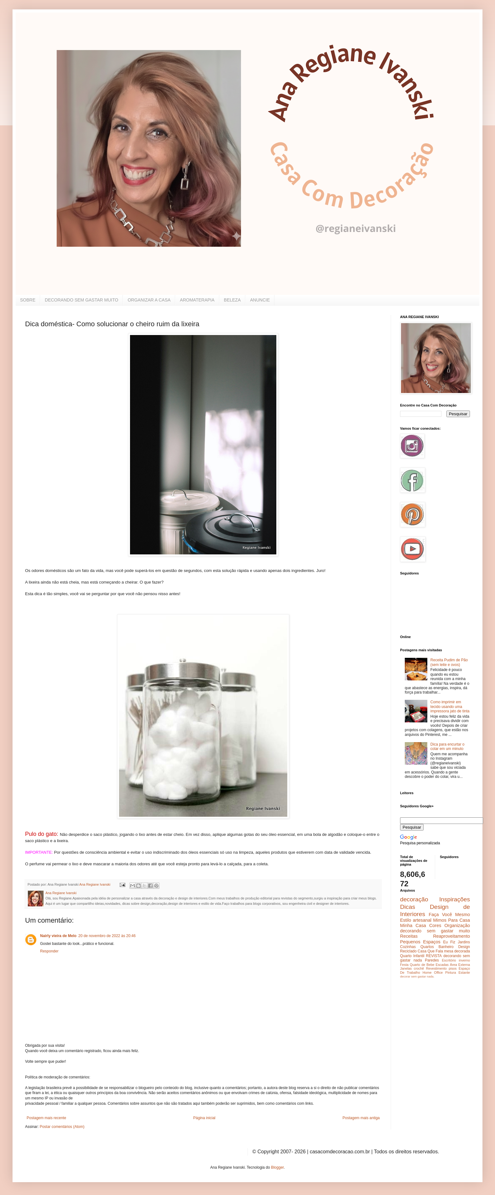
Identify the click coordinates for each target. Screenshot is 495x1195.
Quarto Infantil (412, 956)
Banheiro (446, 947)
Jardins (464, 942)
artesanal (422, 920)
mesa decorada (457, 951)
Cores (435, 925)
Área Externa (460, 965)
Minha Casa (413, 925)
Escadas (441, 965)
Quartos (427, 947)
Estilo (405, 920)
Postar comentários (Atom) (62, 1126)
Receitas (409, 936)
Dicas (407, 907)
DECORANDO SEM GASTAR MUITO (81, 299)
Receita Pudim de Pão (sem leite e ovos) (449, 662)
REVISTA (434, 956)
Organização (457, 925)
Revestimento (436, 968)
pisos (452, 968)
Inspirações (454, 899)
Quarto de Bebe (422, 965)
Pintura (450, 972)
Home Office (433, 972)
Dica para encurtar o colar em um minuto (447, 746)
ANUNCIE (260, 299)
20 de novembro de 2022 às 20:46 (107, 936)
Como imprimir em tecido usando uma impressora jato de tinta (450, 706)
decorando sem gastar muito (435, 930)
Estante (464, 972)
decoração (414, 899)
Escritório (449, 960)
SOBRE (27, 299)
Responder (49, 951)
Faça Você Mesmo (449, 914)
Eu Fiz (449, 942)
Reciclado (408, 951)
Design (464, 947)
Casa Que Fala (430, 951)
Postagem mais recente (46, 1118)
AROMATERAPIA (197, 299)
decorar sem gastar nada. (417, 976)
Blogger (277, 1167)
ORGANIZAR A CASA (149, 299)
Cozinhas (408, 947)
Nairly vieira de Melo (58, 936)
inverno (464, 960)
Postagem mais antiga (361, 1118)
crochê (419, 968)
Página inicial (204, 1118)
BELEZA (232, 299)
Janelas (406, 968)
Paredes (432, 960)
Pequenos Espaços (420, 941)
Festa (404, 965)
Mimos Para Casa (451, 920)
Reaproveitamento (451, 936)
